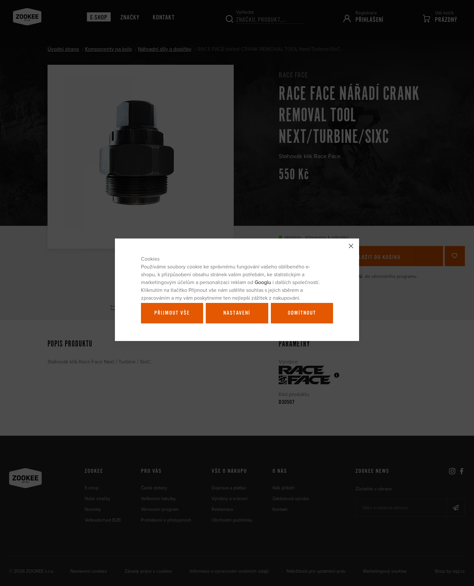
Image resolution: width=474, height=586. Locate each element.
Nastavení (236, 313)
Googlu (263, 282)
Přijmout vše (172, 313)
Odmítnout (302, 313)
